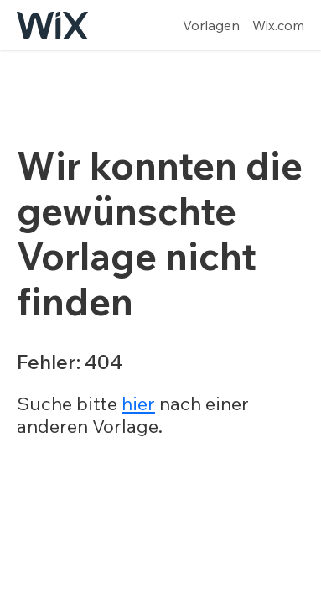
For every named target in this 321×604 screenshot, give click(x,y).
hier (138, 403)
